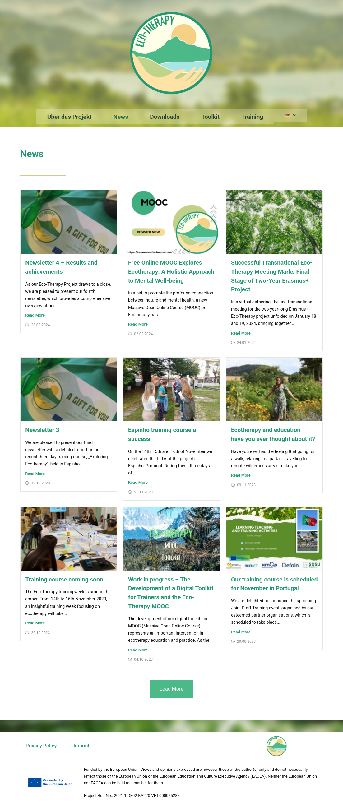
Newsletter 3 (42, 429)
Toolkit (210, 116)
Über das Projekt (69, 116)
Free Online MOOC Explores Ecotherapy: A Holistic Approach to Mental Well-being (171, 271)
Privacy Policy (41, 746)
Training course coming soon (64, 579)
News (120, 116)
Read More (35, 315)
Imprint (81, 746)
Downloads (164, 116)
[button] (290, 115)
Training (252, 116)
